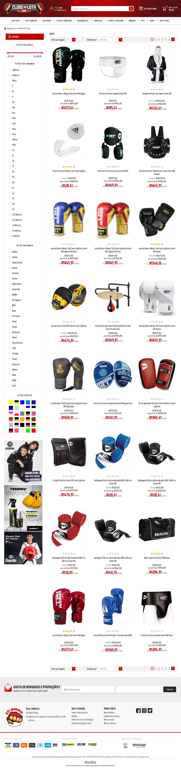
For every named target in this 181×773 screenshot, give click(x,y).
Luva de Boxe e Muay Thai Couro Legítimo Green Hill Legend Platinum (69, 249)
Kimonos (132, 21)
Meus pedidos (109, 712)
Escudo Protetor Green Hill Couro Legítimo (69, 480)
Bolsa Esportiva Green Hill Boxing (157, 558)
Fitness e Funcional (116, 21)
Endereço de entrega (111, 716)
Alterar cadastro (110, 723)
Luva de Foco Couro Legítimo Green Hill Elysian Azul (113, 403)
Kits (143, 21)
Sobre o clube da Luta (80, 712)
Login (60, 7)
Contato (31, 720)
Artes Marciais (31, 21)
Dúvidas (74, 716)
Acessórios (47, 21)
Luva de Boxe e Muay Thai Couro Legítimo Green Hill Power (157, 249)
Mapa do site (144, 757)
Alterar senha (109, 720)
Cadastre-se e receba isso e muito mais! (30, 690)
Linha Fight (98, 21)
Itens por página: (58, 40)
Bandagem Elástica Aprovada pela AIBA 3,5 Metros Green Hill (68, 559)
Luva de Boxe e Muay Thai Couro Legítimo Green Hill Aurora (157, 327)
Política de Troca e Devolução (82, 720)
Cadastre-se (61, 10)
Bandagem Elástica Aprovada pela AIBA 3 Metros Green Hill (113, 481)
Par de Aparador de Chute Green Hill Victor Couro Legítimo (156, 404)
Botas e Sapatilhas (64, 21)
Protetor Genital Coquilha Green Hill (112, 93)
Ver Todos (16, 21)
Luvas (152, 21)
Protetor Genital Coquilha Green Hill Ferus (157, 635)
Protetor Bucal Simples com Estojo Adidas (69, 171)
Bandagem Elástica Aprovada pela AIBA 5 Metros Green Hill (113, 559)
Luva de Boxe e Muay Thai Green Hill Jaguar (68, 93)
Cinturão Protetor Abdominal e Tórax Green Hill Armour (157, 172)
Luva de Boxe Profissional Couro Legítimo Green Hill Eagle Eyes (69, 404)
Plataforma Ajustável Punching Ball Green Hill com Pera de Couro (113, 327)
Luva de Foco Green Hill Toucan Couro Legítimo (68, 326)
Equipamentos (83, 21)
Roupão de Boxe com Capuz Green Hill (157, 93)
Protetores (164, 21)
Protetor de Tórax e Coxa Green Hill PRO (112, 171)
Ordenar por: (92, 40)
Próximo (173, 39)
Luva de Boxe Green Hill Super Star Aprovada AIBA (113, 635)
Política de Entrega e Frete (82, 723)
